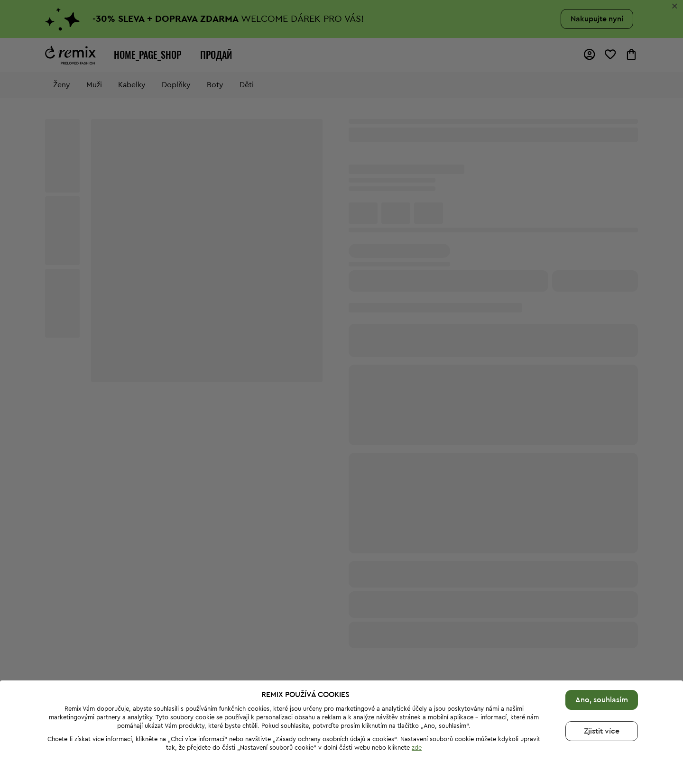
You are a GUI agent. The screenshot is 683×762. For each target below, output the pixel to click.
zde (417, 747)
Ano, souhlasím (601, 700)
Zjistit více (601, 731)
